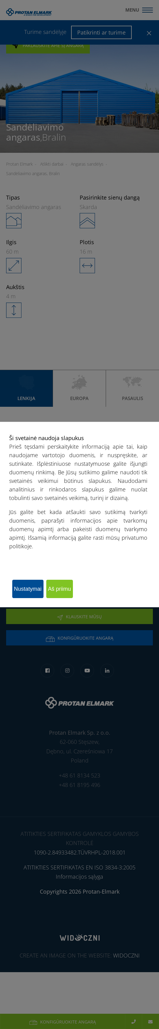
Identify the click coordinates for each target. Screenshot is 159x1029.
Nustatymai (28, 589)
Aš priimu (59, 589)
